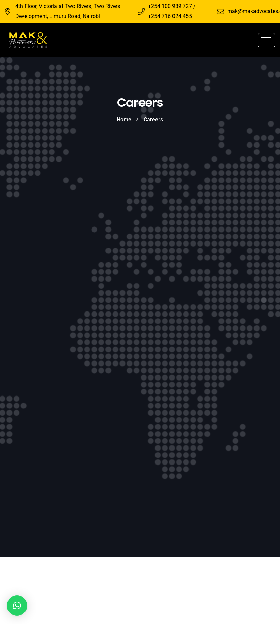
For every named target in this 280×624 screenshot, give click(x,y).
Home (124, 119)
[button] (17, 605)
